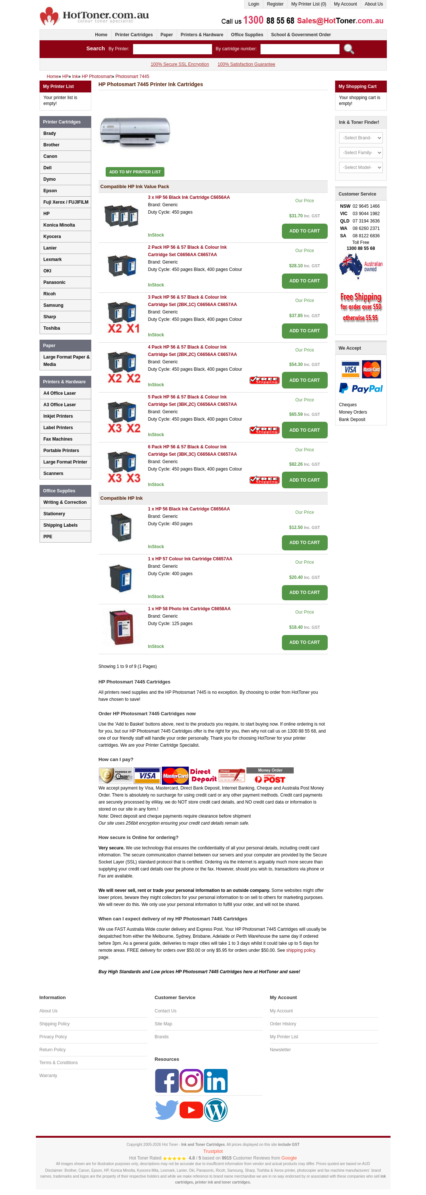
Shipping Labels (61, 525)
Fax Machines (58, 439)
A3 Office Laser (60, 404)
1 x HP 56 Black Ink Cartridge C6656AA (189, 509)
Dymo (50, 179)
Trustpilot (213, 1151)
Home (101, 34)
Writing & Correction (65, 502)
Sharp (50, 316)
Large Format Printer (66, 462)
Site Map (163, 1023)
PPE (48, 536)
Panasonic (55, 282)
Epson (50, 190)
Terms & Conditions (59, 1062)
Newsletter (280, 1049)
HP (47, 213)
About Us (374, 4)
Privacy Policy (53, 1036)
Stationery (54, 513)
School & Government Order (301, 34)
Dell (48, 167)
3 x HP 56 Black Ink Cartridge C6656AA (189, 197)
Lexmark (53, 259)
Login (253, 4)
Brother (51, 144)
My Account (345, 4)
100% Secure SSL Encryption (180, 64)
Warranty (48, 1075)
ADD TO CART (304, 231)
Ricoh (50, 293)
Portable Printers (61, 450)
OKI (47, 271)
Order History (283, 1023)
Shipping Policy (55, 1023)
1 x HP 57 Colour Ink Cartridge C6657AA (190, 558)
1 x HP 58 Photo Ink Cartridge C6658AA (189, 608)
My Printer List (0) (308, 4)
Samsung (54, 305)
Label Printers (58, 427)
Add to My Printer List (135, 172)
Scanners (54, 473)
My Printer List (284, 1036)
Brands (162, 1036)
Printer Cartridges (134, 34)
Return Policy (53, 1049)
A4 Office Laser (60, 393)
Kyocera (52, 236)
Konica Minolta (59, 225)
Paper (167, 34)
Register (275, 4)
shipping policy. (301, 950)
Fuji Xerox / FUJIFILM (66, 202)
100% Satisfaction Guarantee (246, 64)
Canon (50, 156)
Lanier (50, 248)
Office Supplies (247, 34)
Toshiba (52, 328)
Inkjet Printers (58, 416)
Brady (50, 133)
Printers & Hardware (202, 34)
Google (289, 1158)
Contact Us (166, 1011)
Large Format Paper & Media (67, 360)
